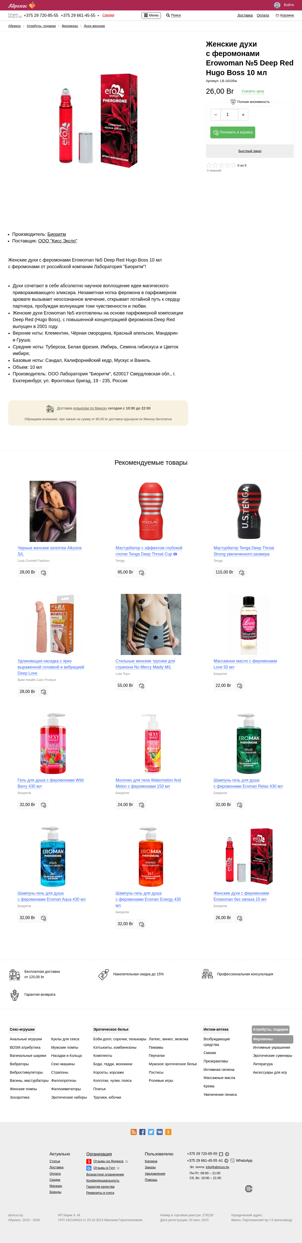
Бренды (55, 1192)
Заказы (150, 1167)
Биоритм (56, 234)
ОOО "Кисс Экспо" (57, 240)
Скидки (108, 15)
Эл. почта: (209, 1167)
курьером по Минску (90, 408)
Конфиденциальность (102, 1180)
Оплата (263, 15)
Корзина (151, 1161)
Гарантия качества (100, 1187)
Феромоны (70, 26)
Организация (99, 1154)
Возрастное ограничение (105, 1174)
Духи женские (94, 26)
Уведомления (155, 1174)
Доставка (245, 15)
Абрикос (14, 26)
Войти (284, 5)
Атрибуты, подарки (41, 26)
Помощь (151, 1180)
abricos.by (15, 1215)
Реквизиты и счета (100, 1193)
